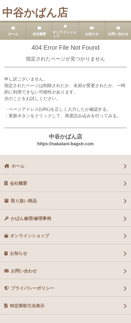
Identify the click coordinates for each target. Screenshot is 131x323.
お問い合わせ (118, 34)
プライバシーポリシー (32, 288)
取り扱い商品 (24, 200)
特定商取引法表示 (27, 305)
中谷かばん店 (35, 12)
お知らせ (92, 34)
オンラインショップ (64, 34)
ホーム (13, 34)
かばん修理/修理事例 (31, 218)
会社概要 (39, 34)
